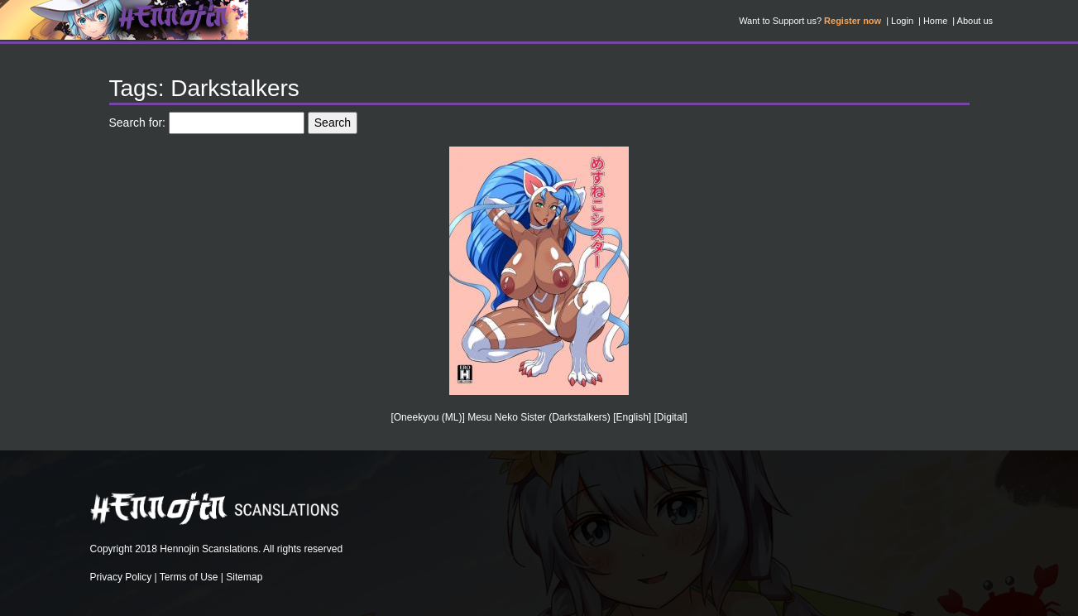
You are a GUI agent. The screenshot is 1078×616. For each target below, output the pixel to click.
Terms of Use (189, 577)
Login (902, 21)
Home (935, 21)
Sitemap (244, 577)
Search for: (137, 122)
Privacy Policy (121, 577)
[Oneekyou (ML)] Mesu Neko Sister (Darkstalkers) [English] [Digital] (538, 417)
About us (975, 21)
